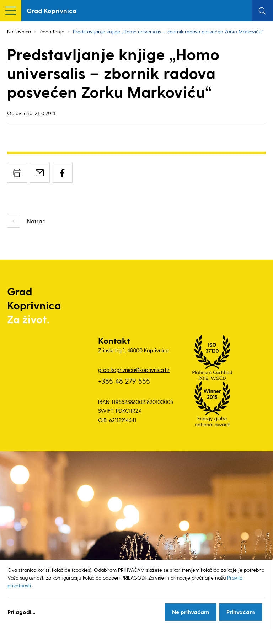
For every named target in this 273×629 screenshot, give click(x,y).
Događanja (51, 31)
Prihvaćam (240, 611)
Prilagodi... (21, 611)
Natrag (36, 221)
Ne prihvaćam (190, 611)
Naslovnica (19, 31)
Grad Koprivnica (51, 10)
